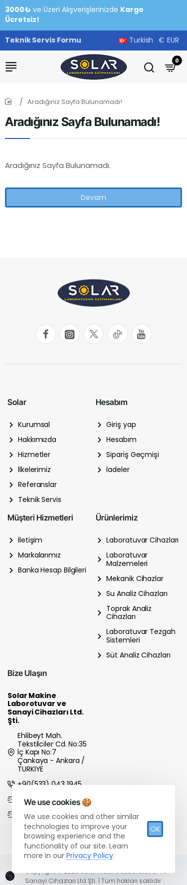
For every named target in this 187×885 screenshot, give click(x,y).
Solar (16, 402)
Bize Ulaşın (27, 673)
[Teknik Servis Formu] (43, 40)
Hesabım (112, 402)
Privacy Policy (89, 855)
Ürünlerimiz (117, 517)
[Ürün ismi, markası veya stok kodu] (149, 66)
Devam (93, 197)
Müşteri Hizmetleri (40, 517)
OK (155, 829)
